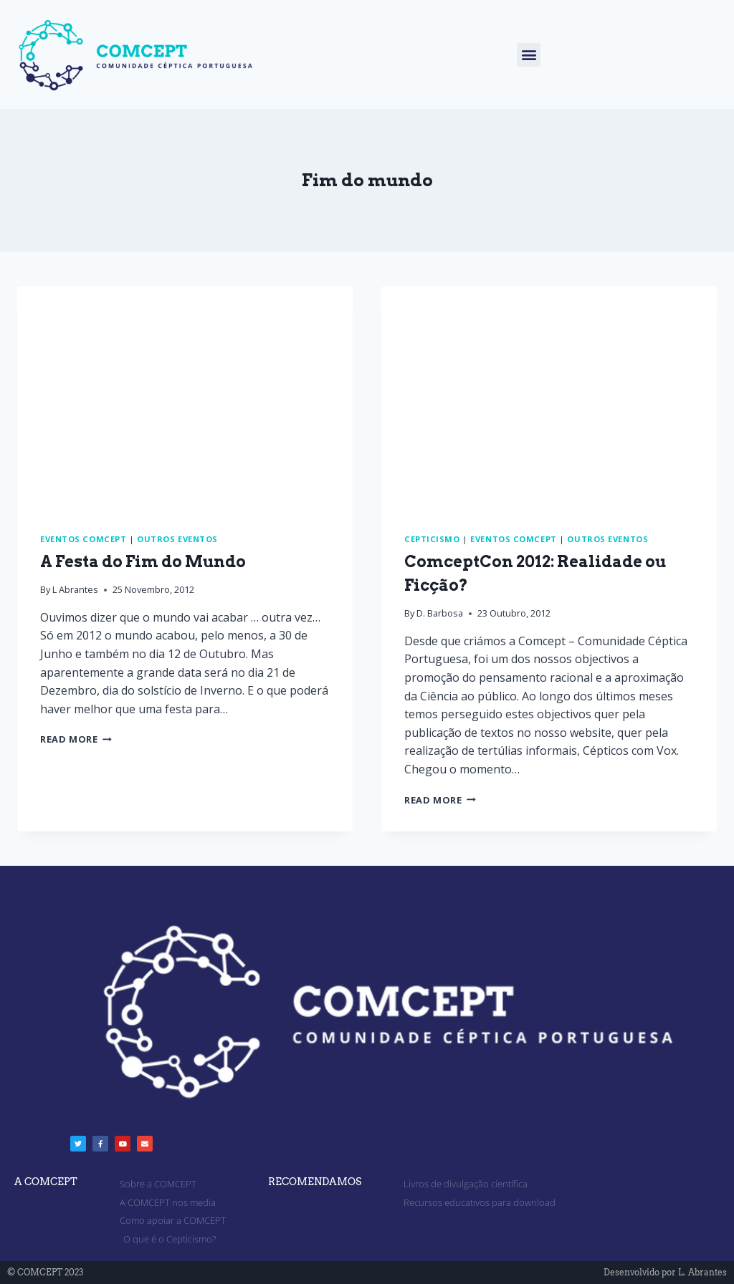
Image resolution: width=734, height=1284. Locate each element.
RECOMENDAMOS (314, 1181)
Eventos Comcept (83, 539)
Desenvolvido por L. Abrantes (665, 1272)
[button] (528, 55)
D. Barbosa (439, 613)
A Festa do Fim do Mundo (143, 561)
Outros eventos (177, 539)
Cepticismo (432, 539)
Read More (76, 739)
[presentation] (185, 398)
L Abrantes (75, 589)
